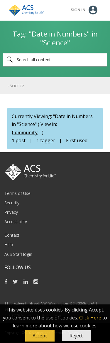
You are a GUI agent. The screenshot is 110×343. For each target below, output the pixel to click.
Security (11, 203)
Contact (11, 235)
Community (25, 132)
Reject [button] (76, 335)
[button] (40, 336)
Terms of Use (17, 193)
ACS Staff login (18, 254)
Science (17, 85)
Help (8, 244)
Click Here (90, 317)
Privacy (11, 212)
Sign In (78, 10)
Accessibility (15, 221)
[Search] (55, 60)
